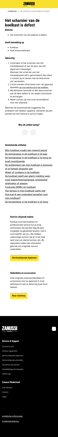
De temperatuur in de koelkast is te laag (26, 154)
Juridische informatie (12, 416)
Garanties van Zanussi (11, 365)
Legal (4, 397)
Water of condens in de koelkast (22, 172)
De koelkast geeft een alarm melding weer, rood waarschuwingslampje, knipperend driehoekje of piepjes (27, 180)
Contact (5, 392)
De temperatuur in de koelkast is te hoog (26, 201)
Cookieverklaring (10, 421)
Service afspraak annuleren (12, 360)
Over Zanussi (7, 388)
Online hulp (6, 374)
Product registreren (9, 351)
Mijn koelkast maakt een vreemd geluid (26, 150)
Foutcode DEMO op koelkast (20, 187)
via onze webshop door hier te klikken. (34, 87)
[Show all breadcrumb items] (4, 11)
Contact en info (8, 346)
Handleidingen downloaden (12, 369)
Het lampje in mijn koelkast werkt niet (25, 190)
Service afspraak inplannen (12, 356)
